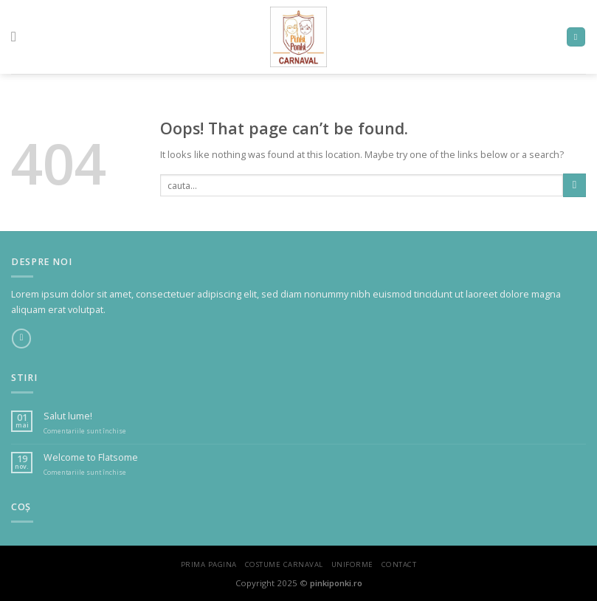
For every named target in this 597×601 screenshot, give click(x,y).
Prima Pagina (209, 564)
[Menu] (18, 36)
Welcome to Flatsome (91, 457)
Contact (399, 564)
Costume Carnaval (284, 564)
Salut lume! (68, 416)
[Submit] (574, 185)
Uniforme (352, 564)
